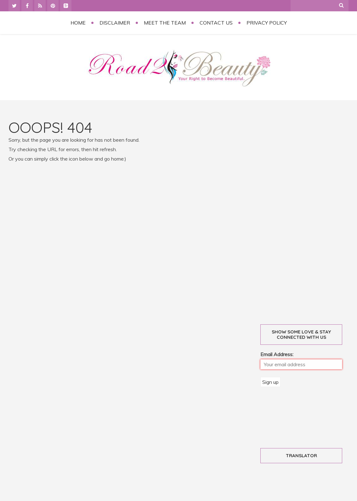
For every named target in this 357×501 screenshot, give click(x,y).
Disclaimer (114, 23)
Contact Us (216, 23)
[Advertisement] (308, 214)
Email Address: (276, 354)
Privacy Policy (266, 23)
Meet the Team (165, 23)
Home (78, 23)
